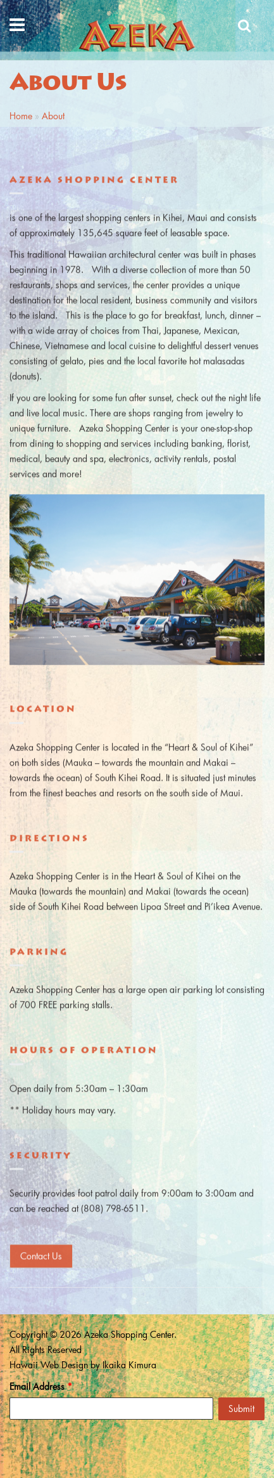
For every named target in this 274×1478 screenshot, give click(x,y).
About (53, 116)
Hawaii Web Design (48, 1365)
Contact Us (41, 1255)
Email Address (40, 1386)
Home (20, 116)
